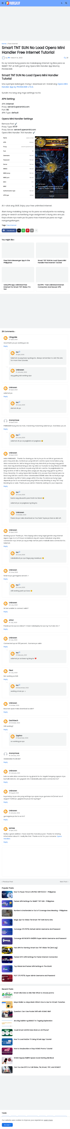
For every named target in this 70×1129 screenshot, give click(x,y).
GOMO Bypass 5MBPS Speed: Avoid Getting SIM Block (34, 1058)
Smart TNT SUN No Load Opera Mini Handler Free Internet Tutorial (52, 261)
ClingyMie (13, 337)
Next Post (63, 882)
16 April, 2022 (13, 830)
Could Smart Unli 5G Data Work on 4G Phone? (31, 1030)
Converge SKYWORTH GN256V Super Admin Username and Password (40, 938)
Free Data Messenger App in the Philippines (17, 261)
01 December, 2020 (22, 738)
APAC (11, 620)
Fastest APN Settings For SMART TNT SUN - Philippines (34, 901)
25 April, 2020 (13, 390)
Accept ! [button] (7, 1125)
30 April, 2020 (13, 532)
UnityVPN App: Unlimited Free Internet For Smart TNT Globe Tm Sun (17, 287)
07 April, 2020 (13, 339)
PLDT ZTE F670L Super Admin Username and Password (34, 976)
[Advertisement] (35, 23)
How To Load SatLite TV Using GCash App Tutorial (32, 1039)
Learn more (48, 1120)
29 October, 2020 (14, 723)
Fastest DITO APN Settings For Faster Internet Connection (36, 957)
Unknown (20, 370)
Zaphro (19, 735)
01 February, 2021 (21, 655)
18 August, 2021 (14, 793)
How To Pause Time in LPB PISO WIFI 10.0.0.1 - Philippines (35, 892)
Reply (6, 346)
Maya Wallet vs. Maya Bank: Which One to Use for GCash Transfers (39, 1002)
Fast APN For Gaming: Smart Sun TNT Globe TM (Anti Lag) (36, 948)
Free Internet (13, 43)
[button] (2, 3)
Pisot (11, 670)
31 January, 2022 (21, 372)
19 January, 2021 (14, 755)
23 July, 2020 (13, 640)
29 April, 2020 (13, 455)
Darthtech (13, 720)
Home (4, 43)
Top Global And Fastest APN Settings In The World (33, 966)
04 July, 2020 (13, 605)
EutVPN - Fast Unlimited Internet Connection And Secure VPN (51, 286)
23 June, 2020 (13, 572)
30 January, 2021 (14, 773)
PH (17, 352)
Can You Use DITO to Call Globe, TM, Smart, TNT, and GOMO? (37, 1067)
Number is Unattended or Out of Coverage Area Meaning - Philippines (40, 911)
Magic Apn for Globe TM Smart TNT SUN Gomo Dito (33, 920)
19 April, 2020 (20, 354)
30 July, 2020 (13, 673)
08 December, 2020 (22, 688)
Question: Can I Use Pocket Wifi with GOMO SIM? (32, 1011)
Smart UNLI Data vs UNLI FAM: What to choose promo (34, 993)
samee (12, 828)
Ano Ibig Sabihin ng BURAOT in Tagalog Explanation (33, 1021)
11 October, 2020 (21, 515)
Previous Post (8, 882)
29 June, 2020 (20, 405)
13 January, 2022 (14, 813)
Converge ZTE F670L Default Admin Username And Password (37, 929)
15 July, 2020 (13, 622)
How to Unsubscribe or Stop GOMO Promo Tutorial (33, 1049)
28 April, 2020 (13, 422)
